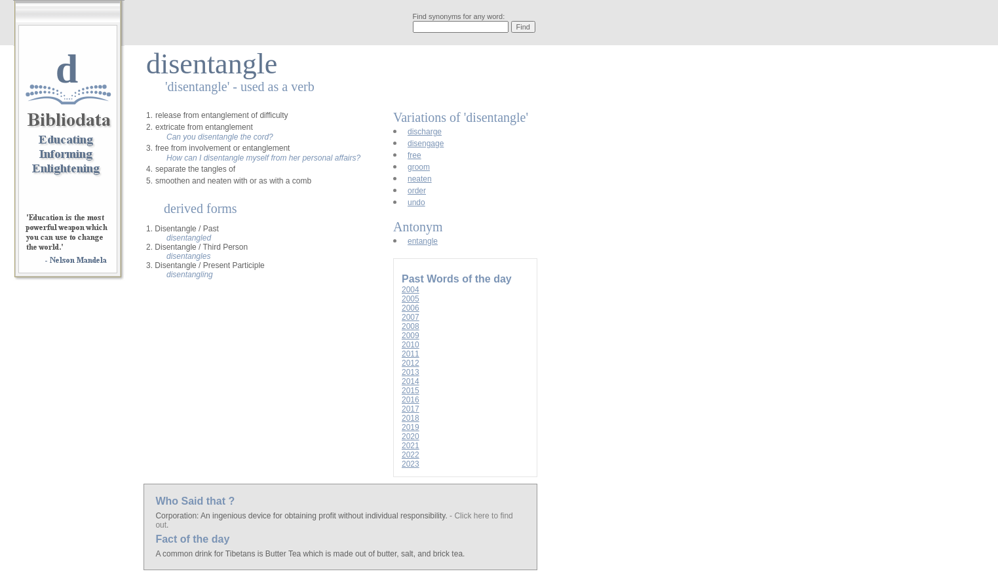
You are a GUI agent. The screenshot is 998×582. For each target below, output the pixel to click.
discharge (425, 131)
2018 (410, 418)
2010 (410, 344)
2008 (410, 326)
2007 (410, 317)
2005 (410, 298)
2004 (410, 289)
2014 (410, 381)
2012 (410, 363)
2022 (410, 454)
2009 (410, 335)
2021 (410, 445)
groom (419, 167)
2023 (410, 464)
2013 (410, 372)
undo (416, 202)
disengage (426, 143)
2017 (410, 409)
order (417, 190)
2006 (410, 308)
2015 (410, 390)
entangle (423, 241)
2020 (410, 436)
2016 (410, 399)
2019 (410, 427)
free (414, 155)
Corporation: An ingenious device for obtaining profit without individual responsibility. (302, 515)
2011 (410, 354)
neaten (420, 179)
